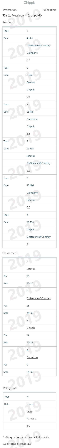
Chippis (31, 328)
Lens (29, 411)
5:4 (28, 97)
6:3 (28, 60)
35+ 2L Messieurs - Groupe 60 (22, 15)
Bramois (31, 269)
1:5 (28, 426)
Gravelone (32, 357)
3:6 (28, 133)
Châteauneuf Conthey (39, 298)
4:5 (28, 244)
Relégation (49, 9)
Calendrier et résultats (17, 443)
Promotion (10, 9)
